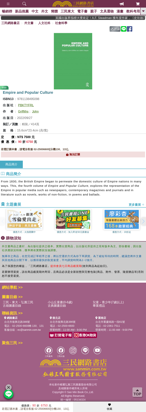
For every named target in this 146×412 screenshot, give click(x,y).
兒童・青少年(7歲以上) (108, 302)
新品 (22, 11)
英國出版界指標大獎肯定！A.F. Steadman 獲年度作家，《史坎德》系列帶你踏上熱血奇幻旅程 (102, 18)
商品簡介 (11, 164)
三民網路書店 (10, 23)
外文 (44, 11)
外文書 (28, 23)
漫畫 (120, 11)
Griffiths (23, 111)
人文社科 (44, 23)
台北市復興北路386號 (17, 321)
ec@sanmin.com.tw (29, 329)
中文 (35, 11)
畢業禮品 (99, 305)
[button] (143, 221)
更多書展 (137, 204)
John (35, 111)
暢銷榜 (7, 11)
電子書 (82, 11)
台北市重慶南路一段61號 (110, 321)
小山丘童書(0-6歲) (60, 302)
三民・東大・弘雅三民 (18, 302)
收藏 (109, 406)
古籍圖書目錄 (12, 305)
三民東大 (67, 11)
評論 (115, 28)
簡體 (54, 11)
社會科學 (61, 23)
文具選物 (107, 11)
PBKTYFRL (26, 105)
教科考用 (133, 11)
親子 (93, 11)
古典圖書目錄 (57, 305)
